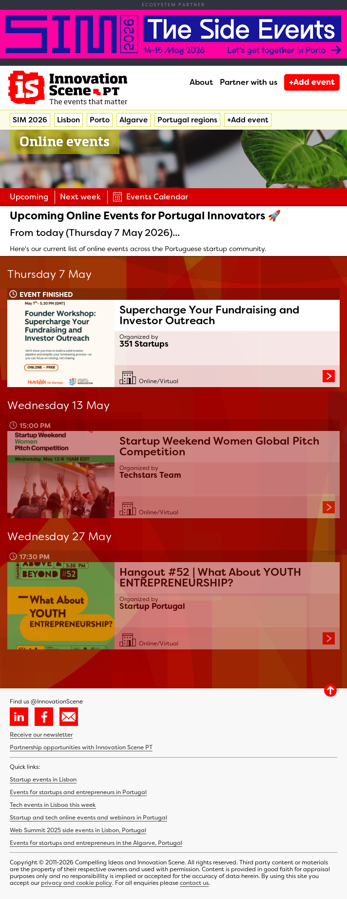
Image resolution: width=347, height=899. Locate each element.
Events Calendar (150, 197)
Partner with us (248, 82)
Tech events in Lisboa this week (53, 805)
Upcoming (29, 197)
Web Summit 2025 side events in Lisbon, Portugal (78, 830)
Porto (100, 120)
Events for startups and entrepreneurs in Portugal (78, 792)
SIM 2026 (30, 120)
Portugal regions (187, 120)
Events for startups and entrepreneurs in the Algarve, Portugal (96, 843)
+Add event (312, 82)
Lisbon (68, 120)
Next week (80, 197)
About (201, 82)
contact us (194, 883)
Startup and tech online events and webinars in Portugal (88, 817)
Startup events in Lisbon (43, 779)
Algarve (133, 120)
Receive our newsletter (41, 735)
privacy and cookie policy (76, 883)
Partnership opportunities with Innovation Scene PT (81, 747)
